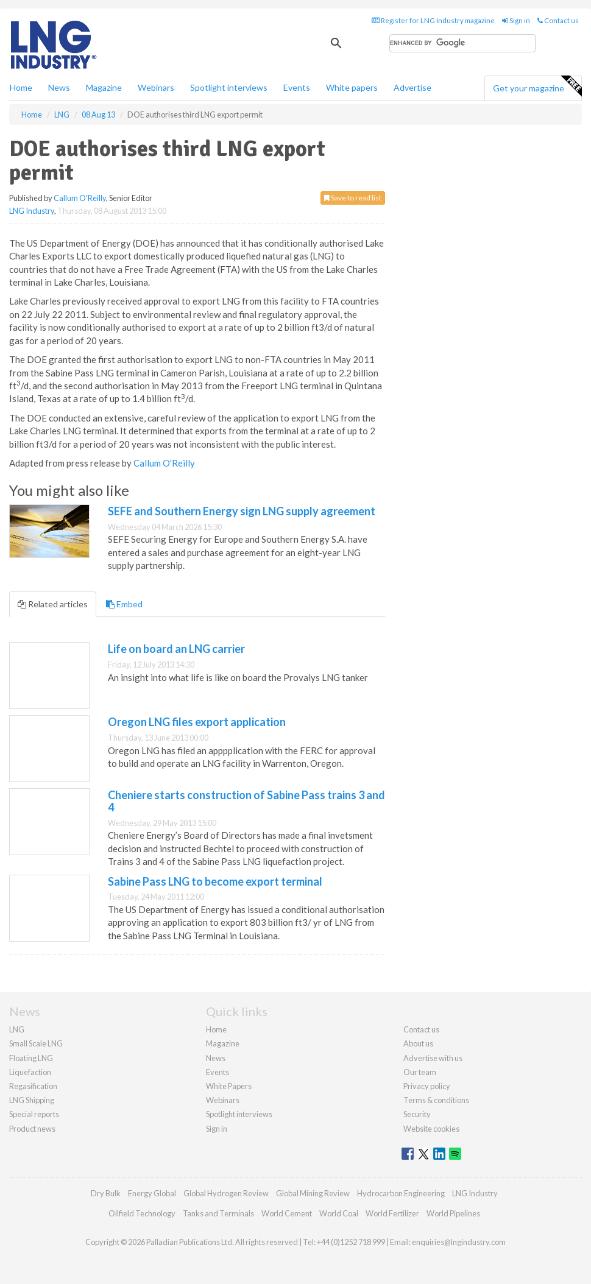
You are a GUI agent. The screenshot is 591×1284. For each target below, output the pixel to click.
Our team (419, 1072)
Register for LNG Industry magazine (433, 20)
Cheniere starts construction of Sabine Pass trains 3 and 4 (246, 801)
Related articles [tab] (53, 604)
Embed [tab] (124, 604)
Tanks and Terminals (218, 1213)
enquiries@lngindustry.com (459, 1242)
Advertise (412, 87)
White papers (352, 87)
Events (296, 87)
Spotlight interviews (228, 87)
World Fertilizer (392, 1213)
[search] (462, 43)
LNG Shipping (31, 1100)
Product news (32, 1129)
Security (417, 1114)
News (215, 1058)
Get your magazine (537, 86)
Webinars (156, 87)
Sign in (516, 20)
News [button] (59, 87)
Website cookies (431, 1129)
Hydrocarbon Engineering (401, 1193)
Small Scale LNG (36, 1043)
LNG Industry (31, 211)
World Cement (286, 1213)
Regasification (33, 1086)
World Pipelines (453, 1213)
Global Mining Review (313, 1193)
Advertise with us (432, 1058)
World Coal (338, 1213)
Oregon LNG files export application (197, 721)
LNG (16, 1029)
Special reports (34, 1114)
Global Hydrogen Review (226, 1193)
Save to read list (352, 197)
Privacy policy (426, 1086)
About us (418, 1043)
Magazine (104, 87)
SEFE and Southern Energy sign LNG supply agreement (241, 511)
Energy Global (152, 1193)
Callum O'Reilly (80, 198)
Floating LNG (31, 1058)
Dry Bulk (106, 1193)
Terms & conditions (436, 1100)
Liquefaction (30, 1072)
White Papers (229, 1086)
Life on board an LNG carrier (176, 648)
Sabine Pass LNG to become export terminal (215, 881)
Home (21, 87)
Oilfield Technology (141, 1213)
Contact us (558, 20)
